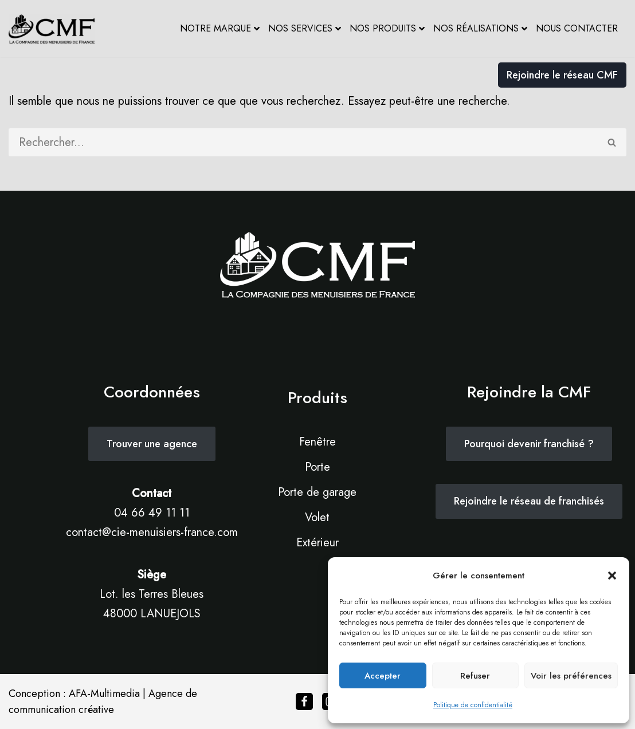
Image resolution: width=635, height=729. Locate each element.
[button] (612, 575)
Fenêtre (317, 442)
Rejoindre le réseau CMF (562, 75)
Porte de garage (317, 492)
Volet (317, 517)
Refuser (475, 675)
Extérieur (317, 542)
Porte (317, 467)
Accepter (382, 675)
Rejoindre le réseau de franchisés (529, 501)
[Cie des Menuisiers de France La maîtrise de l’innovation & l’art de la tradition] (52, 29)
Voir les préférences (571, 675)
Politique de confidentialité (472, 705)
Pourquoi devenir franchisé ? (529, 443)
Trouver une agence (152, 443)
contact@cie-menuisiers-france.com (152, 532)
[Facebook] (304, 701)
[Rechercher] (303, 142)
